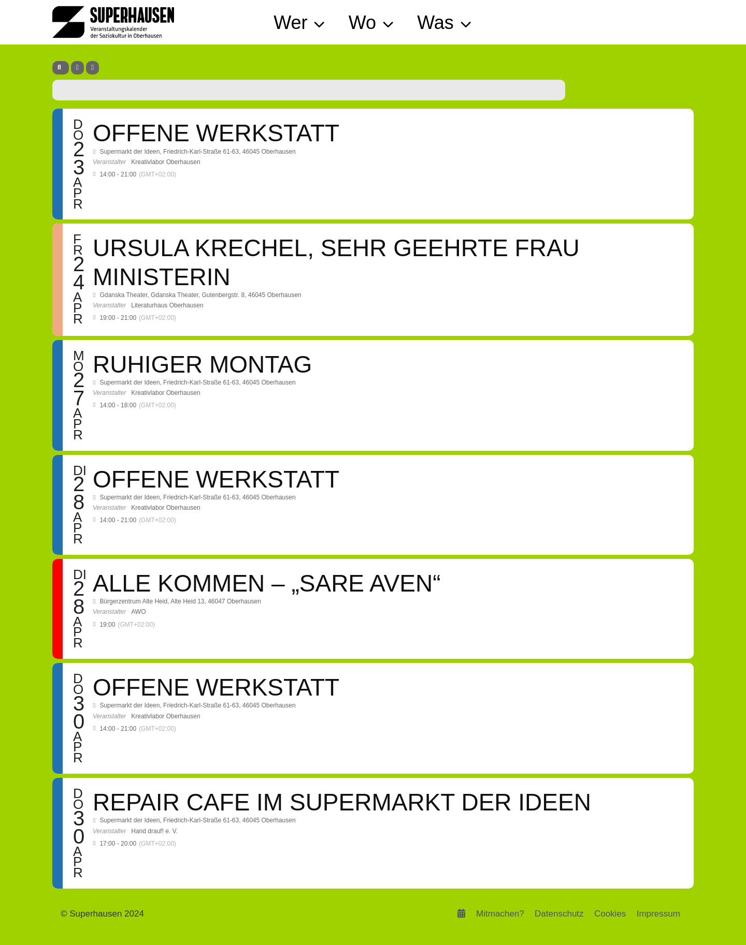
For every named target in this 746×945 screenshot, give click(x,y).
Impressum (658, 914)
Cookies (610, 914)
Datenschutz (559, 914)
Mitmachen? (500, 914)
